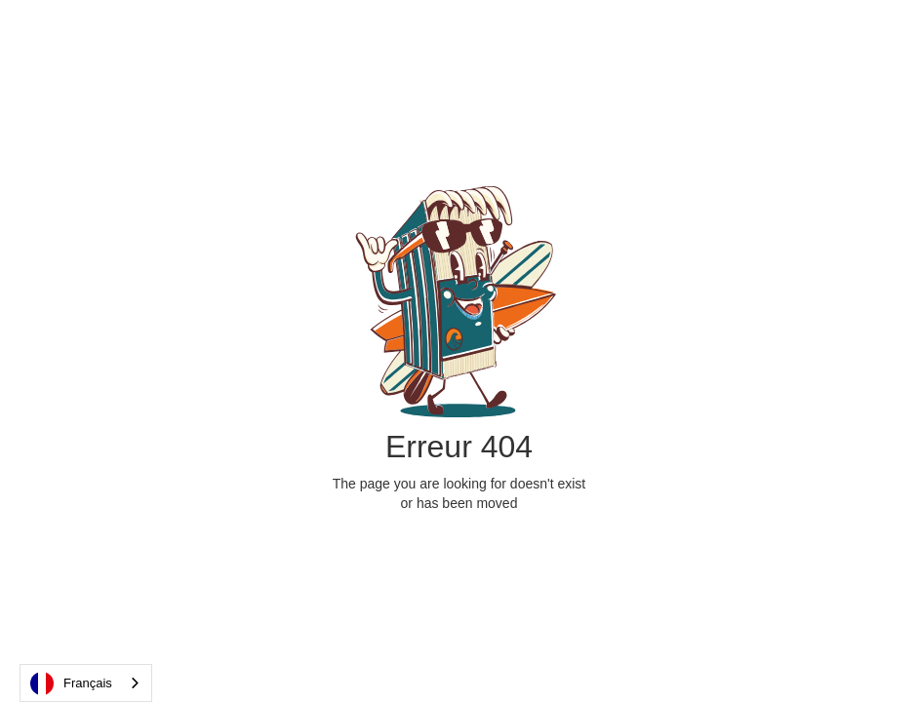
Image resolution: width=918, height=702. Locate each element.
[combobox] (86, 683)
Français (71, 683)
